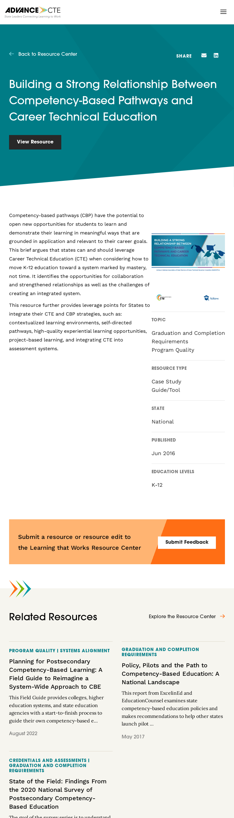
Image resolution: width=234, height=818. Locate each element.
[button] (223, 12)
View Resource (35, 142)
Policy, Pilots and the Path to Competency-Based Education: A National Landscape (170, 674)
